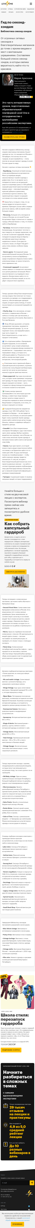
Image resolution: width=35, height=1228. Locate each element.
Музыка (11, 12)
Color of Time (7, 816)
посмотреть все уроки (14, 137)
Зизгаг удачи (8, 252)
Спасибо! (6, 428)
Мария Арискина (23, 78)
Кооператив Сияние (10, 709)
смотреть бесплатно (15, 572)
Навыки (3, 12)
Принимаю (17, 1224)
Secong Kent (7, 863)
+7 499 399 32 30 (6, 1196)
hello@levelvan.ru (7, 1191)
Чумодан (6, 477)
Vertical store (7, 855)
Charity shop (7, 311)
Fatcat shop (7, 647)
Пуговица (6, 228)
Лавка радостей (9, 376)
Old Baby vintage (9, 776)
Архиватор (7, 717)
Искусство (19, 12)
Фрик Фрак (7, 696)
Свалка (5, 446)
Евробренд (7, 171)
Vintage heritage (9, 938)
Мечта (5, 632)
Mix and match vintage (11, 679)
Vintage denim (8, 732)
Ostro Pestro (7, 802)
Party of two (7, 935)
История (3, 9)
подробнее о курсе (11, 1050)
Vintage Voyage (8, 746)
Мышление (30, 9)
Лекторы (4, 1209)
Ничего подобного (10, 872)
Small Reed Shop (9, 907)
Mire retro (6, 957)
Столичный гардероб (11, 267)
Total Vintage (7, 738)
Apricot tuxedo (8, 897)
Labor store (7, 847)
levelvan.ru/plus (17, 132)
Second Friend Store (10, 607)
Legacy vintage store (10, 891)
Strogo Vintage (8, 688)
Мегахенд (6, 215)
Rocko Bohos (7, 808)
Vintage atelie (8, 949)
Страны (10, 9)
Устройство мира (20, 9)
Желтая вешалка (9, 787)
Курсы (3, 1206)
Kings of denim (8, 723)
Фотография (30, 12)
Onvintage (6, 882)
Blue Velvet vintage (10, 929)
